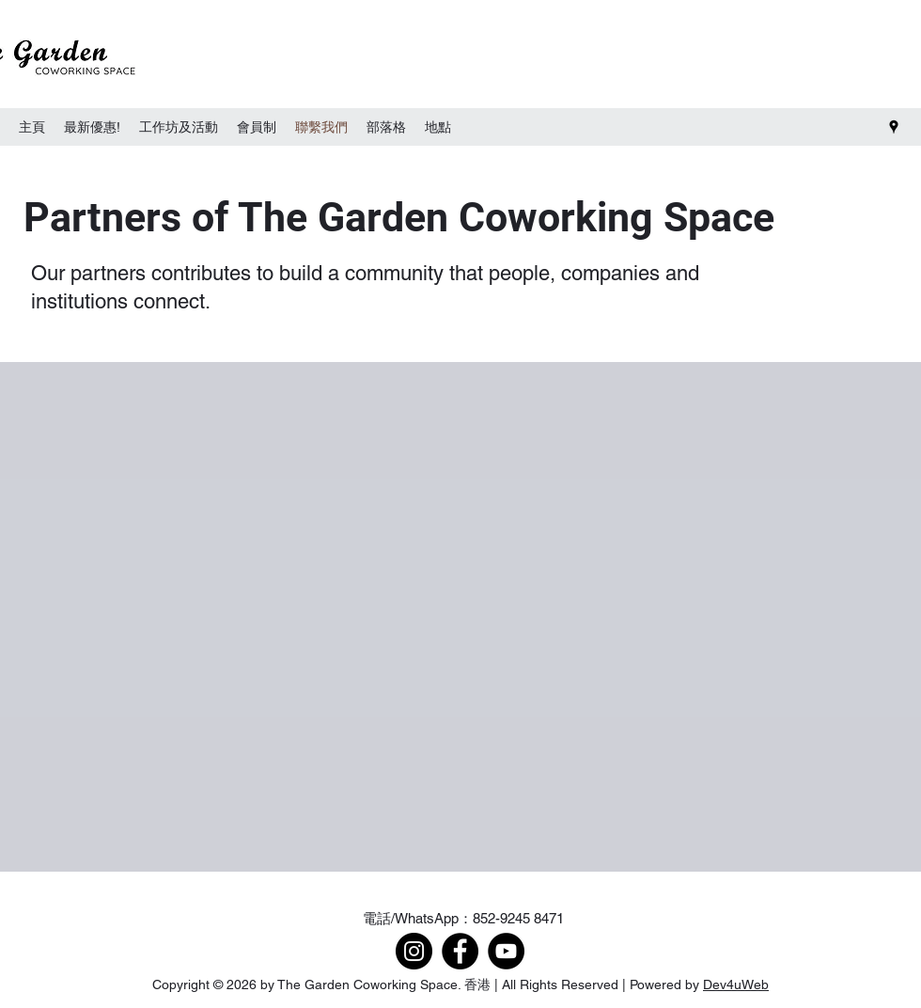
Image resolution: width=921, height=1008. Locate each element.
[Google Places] (893, 127)
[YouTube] (506, 951)
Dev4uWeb (736, 984)
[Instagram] (414, 951)
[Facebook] (460, 951)
